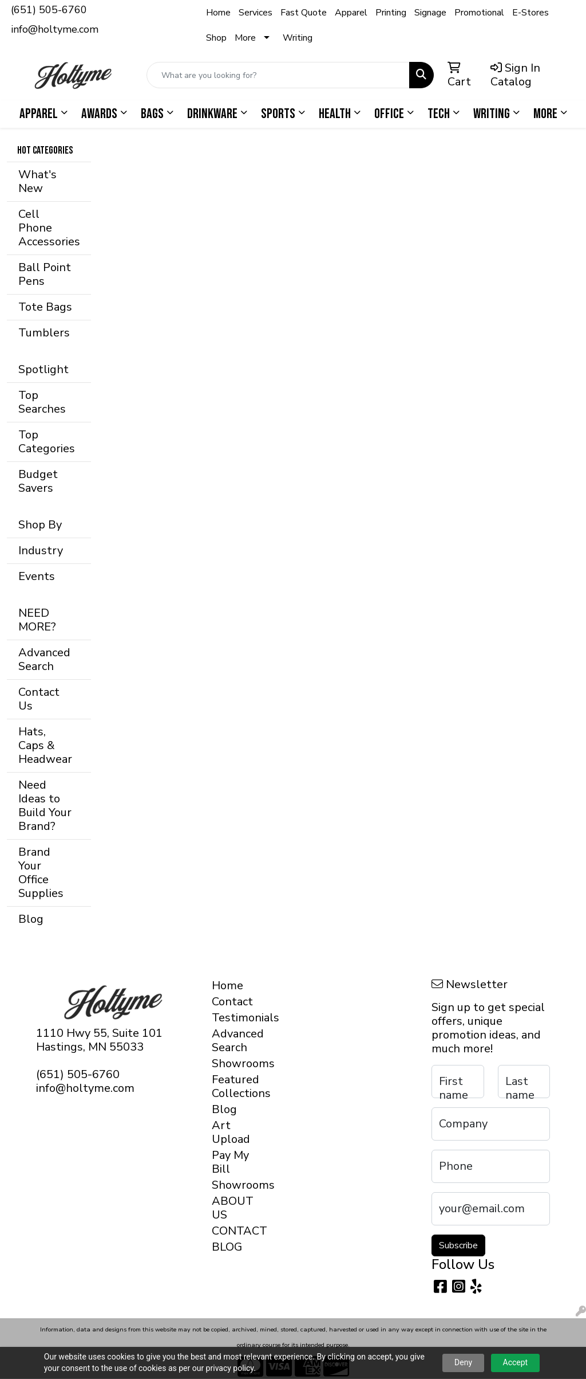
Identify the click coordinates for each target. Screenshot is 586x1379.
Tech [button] (438, 113)
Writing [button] (491, 113)
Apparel (351, 12)
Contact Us (39, 699)
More (245, 38)
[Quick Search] (278, 75)
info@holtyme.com (54, 29)
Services (255, 12)
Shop (216, 38)
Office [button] (389, 113)
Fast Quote (303, 12)
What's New (37, 181)
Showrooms (232, 1063)
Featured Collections (232, 1086)
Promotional (479, 12)
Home (218, 12)
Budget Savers (38, 481)
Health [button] (335, 113)
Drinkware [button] (212, 113)
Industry (40, 550)
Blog (30, 919)
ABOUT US (232, 1208)
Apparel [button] (38, 113)
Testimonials (232, 1017)
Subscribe (458, 1245)
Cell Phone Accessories (49, 227)
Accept (515, 1362)
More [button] (545, 113)
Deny (463, 1362)
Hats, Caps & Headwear (45, 745)
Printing (390, 12)
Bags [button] (152, 113)
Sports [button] (278, 113)
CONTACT (232, 1231)
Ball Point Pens (44, 274)
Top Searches (42, 402)
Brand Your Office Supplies (41, 872)
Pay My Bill (230, 1162)
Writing (297, 38)
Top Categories (46, 441)
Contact (232, 1001)
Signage (430, 12)
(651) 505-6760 (49, 10)
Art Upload (231, 1132)
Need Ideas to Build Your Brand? (45, 805)
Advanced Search (44, 659)
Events (36, 576)
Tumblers (44, 332)
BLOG (227, 1247)
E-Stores (530, 12)
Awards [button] (99, 113)
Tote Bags (45, 307)
